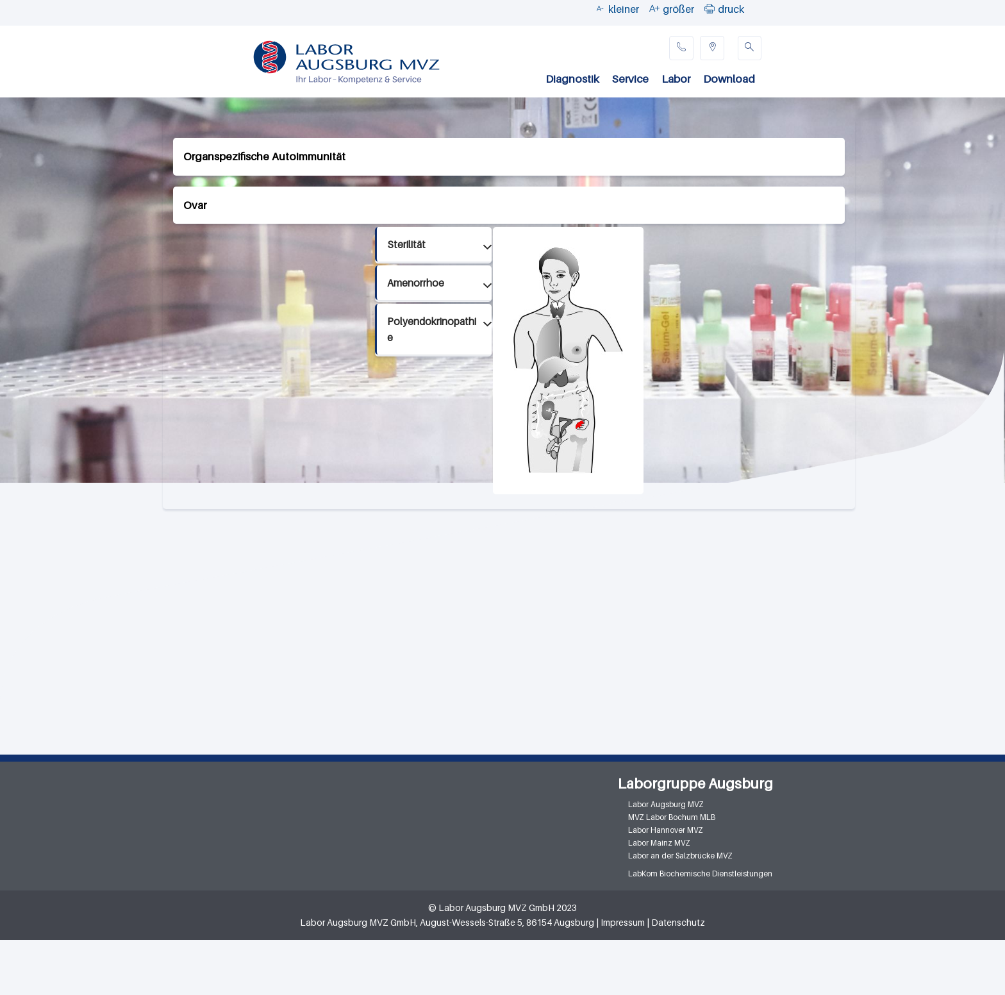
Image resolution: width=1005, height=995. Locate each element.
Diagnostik (572, 78)
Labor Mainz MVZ (659, 843)
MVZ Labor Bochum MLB (671, 817)
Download (729, 78)
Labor (675, 78)
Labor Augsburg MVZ (666, 804)
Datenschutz (678, 922)
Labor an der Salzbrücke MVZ (680, 855)
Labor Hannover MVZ (665, 830)
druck (731, 9)
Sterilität (406, 244)
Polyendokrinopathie (431, 329)
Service (630, 78)
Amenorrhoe (415, 283)
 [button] (709, 8)
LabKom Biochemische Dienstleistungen (700, 873)
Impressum (623, 922)
